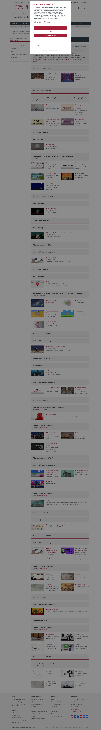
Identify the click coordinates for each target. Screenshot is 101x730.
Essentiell (39, 22)
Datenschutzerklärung (53, 50)
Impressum (45, 50)
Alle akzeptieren (50, 28)
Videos (48, 22)
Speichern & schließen (50, 35)
